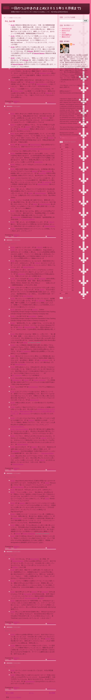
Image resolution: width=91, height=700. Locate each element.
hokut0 (26, 380)
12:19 (13, 536)
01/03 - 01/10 (67, 290)
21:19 (13, 356)
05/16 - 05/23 (67, 244)
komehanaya (33, 387)
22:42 (13, 89)
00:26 (13, 164)
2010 (63, 147)
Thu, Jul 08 (10, 110)
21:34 (13, 391)
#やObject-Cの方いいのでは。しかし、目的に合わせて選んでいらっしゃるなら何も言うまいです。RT (33, 411)
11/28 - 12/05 (67, 159)
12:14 (13, 525)
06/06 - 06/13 (67, 237)
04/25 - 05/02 (67, 251)
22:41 (13, 80)
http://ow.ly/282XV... (18, 427)
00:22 (13, 481)
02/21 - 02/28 (67, 273)
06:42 (13, 169)
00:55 (13, 250)
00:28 (13, 490)
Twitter (64, 32)
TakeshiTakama (38, 53)
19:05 (13, 675)
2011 (63, 144)
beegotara (21, 274)
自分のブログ (66, 30)
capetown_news (45, 73)
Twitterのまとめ (67, 28)
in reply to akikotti (42, 533)
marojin (41, 290)
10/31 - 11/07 (67, 168)
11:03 (13, 279)
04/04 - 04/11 (67, 258)
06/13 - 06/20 (67, 234)
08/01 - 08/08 (67, 200)
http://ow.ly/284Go (21, 429)
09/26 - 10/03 (67, 180)
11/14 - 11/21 (67, 163)
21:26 (13, 378)
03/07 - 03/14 (67, 268)
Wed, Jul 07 (11, 243)
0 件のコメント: (51, 102)
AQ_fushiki (28, 594)
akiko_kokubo (47, 171)
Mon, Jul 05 (11, 555)
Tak (73, 44)
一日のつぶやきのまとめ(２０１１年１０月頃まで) (46, 8)
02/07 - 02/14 (67, 278)
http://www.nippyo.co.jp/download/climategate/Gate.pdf (31, 149)
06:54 (13, 200)
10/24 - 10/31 (67, 171)
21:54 (13, 47)
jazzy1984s (32, 316)
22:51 (13, 601)
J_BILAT (45, 118)
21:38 (13, 222)
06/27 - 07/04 (67, 229)
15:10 (13, 287)
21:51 (13, 36)
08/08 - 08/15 (67, 197)
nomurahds (23, 144)
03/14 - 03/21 (67, 266)
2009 (63, 293)
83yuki (30, 51)
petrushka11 (34, 559)
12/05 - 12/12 (67, 156)
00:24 (13, 153)
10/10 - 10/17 (67, 176)
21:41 (13, 592)
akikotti (34, 171)
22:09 (13, 69)
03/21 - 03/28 (67, 263)
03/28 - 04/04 (67, 261)
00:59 (13, 270)
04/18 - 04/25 (67, 254)
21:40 (13, 407)
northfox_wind (17, 91)
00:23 (13, 144)
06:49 (13, 178)
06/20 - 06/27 (67, 232)
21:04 (13, 323)
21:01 (13, 309)
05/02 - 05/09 (67, 249)
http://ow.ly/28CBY (28, 219)
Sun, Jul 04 (10, 631)
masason (45, 592)
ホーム (31, 693)
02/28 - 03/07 (67, 271)
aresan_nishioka (39, 380)
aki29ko (15, 567)
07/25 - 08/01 (67, 202)
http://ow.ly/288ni (47, 453)
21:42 (13, 418)
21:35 (13, 402)
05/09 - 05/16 (67, 246)
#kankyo (30, 296)
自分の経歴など (66, 34)
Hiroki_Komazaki (29, 533)
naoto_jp (48, 93)
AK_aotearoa (46, 182)
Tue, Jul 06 (10, 477)
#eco (24, 296)
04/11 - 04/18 (67, 256)
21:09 (13, 570)
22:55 (13, 612)
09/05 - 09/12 (67, 188)
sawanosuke (34, 400)
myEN (41, 598)
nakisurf (31, 420)
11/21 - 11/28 (67, 161)
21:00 (13, 298)
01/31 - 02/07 (67, 280)
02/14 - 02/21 (67, 275)
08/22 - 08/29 (67, 193)
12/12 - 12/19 (67, 154)
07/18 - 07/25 (67, 205)
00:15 (13, 133)
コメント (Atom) (15, 697)
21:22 (13, 367)
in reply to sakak (34, 342)
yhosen (34, 592)
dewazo (28, 127)
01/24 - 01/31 (67, 283)
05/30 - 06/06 (67, 239)
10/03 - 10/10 (67, 178)
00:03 (13, 114)
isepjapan (42, 279)
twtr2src (16, 101)
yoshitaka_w (16, 380)
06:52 (13, 189)
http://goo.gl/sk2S (31, 598)
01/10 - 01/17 (67, 287)
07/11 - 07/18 (67, 207)
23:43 (13, 447)
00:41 (13, 247)
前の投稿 (52, 693)
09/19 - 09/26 (67, 183)
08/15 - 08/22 (67, 195)
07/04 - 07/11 (67, 210)
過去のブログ (66, 37)
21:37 (13, 211)
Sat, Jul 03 (10, 667)
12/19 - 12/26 (67, 151)
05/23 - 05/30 (67, 241)
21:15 (13, 345)
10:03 (13, 634)
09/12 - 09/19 (67, 185)
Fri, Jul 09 (10, 21)
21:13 (13, 581)
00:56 (13, 261)
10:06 (13, 645)
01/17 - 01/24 (67, 285)
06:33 (13, 503)
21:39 (13, 229)
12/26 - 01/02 (67, 149)
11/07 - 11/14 (67, 166)
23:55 (13, 456)
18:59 (13, 670)
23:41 (13, 436)
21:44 (13, 25)
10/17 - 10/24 (67, 173)
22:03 (13, 58)
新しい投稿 (9, 693)
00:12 (13, 125)
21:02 (13, 316)
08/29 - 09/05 (67, 190)
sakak (30, 193)
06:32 (13, 492)
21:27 (13, 387)
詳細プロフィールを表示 (69, 137)
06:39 (13, 514)
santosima (42, 173)
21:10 (13, 334)
